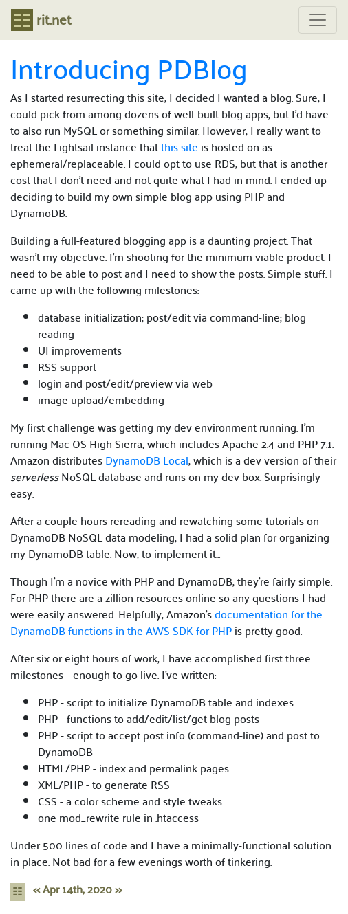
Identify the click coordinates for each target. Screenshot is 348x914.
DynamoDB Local (146, 460)
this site (179, 147)
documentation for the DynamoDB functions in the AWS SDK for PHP (166, 622)
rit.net (41, 19)
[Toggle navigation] (317, 20)
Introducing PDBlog (129, 67)
